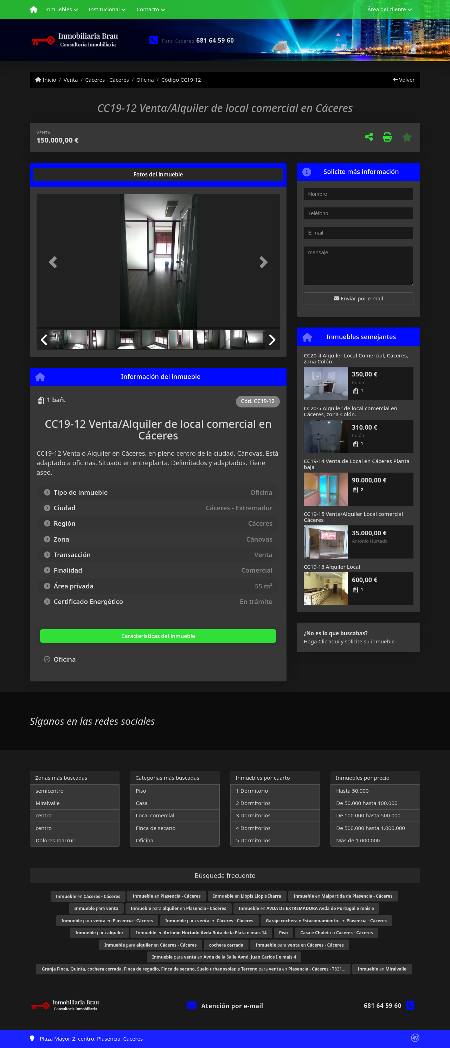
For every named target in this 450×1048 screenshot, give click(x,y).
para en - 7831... (194, 969)
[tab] (63, 174)
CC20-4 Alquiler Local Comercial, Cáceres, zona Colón (356, 358)
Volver (403, 79)
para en (178, 908)
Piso (141, 790)
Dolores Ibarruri (56, 840)
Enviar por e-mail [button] (358, 298)
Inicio (45, 79)
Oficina (145, 79)
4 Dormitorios (253, 827)
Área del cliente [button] (386, 9)
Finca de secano (155, 827)
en (88, 896)
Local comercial (155, 815)
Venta (71, 79)
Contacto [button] (147, 9)
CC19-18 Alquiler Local (332, 566)
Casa (142, 802)
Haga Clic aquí (321, 641)
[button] (55, 262)
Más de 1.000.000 (358, 840)
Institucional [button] (104, 9)
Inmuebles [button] (58, 9)
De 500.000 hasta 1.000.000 (370, 827)
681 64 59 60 (215, 40)
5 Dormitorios (253, 840)
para (96, 908)
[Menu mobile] (33, 9)
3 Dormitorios (253, 815)
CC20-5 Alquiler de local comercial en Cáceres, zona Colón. (350, 411)
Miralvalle (48, 802)
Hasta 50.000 (352, 790)
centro (44, 815)
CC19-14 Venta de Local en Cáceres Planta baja (357, 463)
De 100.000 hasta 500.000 (368, 815)
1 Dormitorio (252, 790)
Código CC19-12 (181, 79)
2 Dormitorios (253, 802)
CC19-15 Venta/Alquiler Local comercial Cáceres (353, 516)
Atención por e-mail (225, 1006)
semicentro (50, 790)
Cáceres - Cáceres (107, 79)
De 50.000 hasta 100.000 (366, 802)
